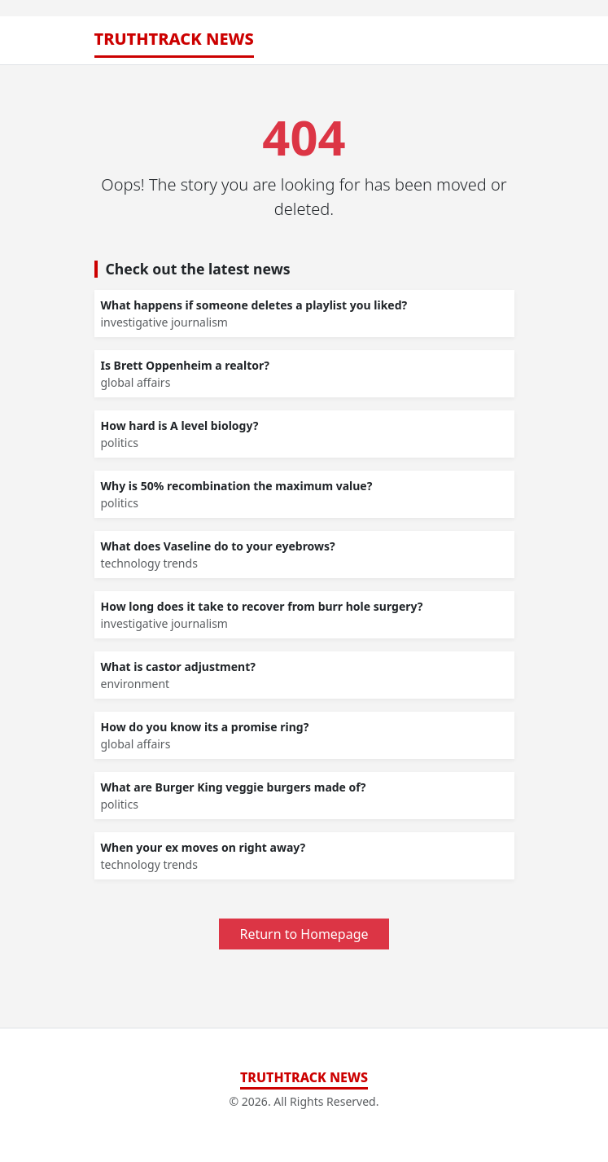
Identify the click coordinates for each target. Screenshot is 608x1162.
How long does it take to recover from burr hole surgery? (262, 606)
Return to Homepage (303, 934)
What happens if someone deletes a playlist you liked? (254, 305)
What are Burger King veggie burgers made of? (233, 787)
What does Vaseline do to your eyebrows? (218, 546)
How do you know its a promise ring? (205, 726)
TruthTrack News (174, 39)
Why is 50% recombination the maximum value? (237, 485)
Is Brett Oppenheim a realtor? (185, 365)
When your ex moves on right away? (203, 847)
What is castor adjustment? (178, 666)
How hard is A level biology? (180, 425)
